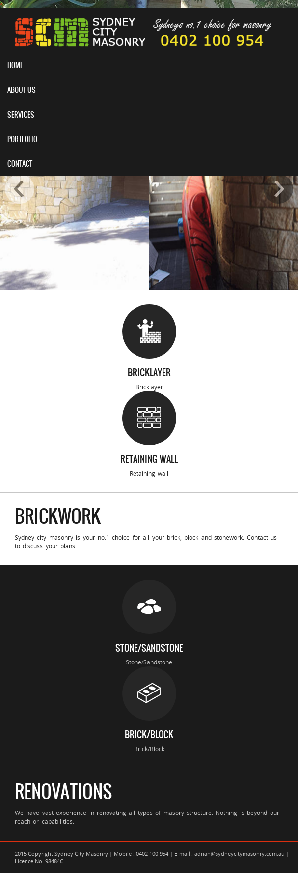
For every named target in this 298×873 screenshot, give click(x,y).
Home (15, 65)
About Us (21, 90)
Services (20, 114)
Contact (19, 163)
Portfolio (22, 139)
